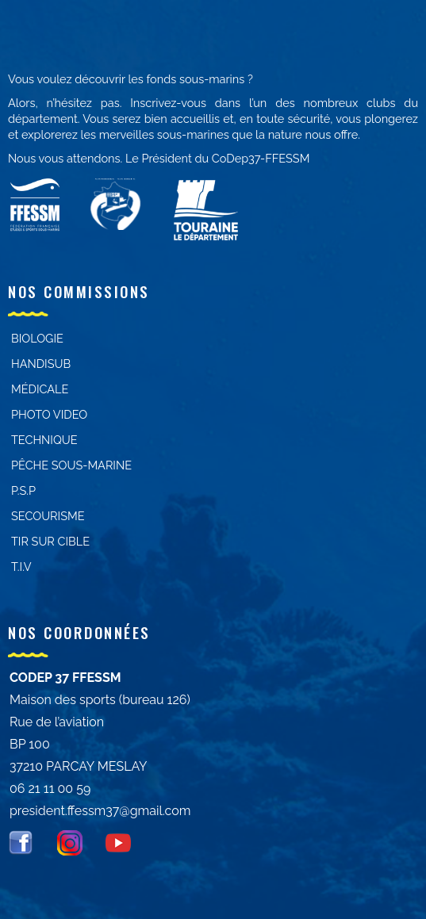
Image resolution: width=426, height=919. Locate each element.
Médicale (39, 389)
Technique (44, 439)
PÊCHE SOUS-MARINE (71, 465)
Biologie (37, 338)
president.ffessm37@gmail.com (100, 810)
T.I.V (21, 566)
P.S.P (23, 490)
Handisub (41, 363)
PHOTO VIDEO (49, 414)
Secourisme (48, 516)
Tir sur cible (50, 541)
